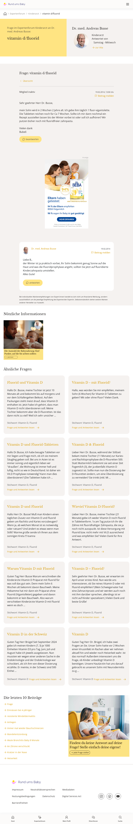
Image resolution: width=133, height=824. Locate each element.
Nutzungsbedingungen (23, 796)
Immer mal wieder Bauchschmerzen (25, 728)
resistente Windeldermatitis (21, 716)
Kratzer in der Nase (17, 752)
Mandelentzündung (17, 734)
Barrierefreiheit (20, 802)
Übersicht (28, 80)
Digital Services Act (71, 796)
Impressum (17, 789)
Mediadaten (68, 789)
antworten (34, 282)
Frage (10, 704)
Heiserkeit (12, 758)
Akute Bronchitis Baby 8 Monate (23, 740)
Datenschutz (48, 796)
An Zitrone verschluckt (18, 746)
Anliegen (11, 722)
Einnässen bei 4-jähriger (19, 710)
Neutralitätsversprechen (43, 789)
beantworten (32, 139)
